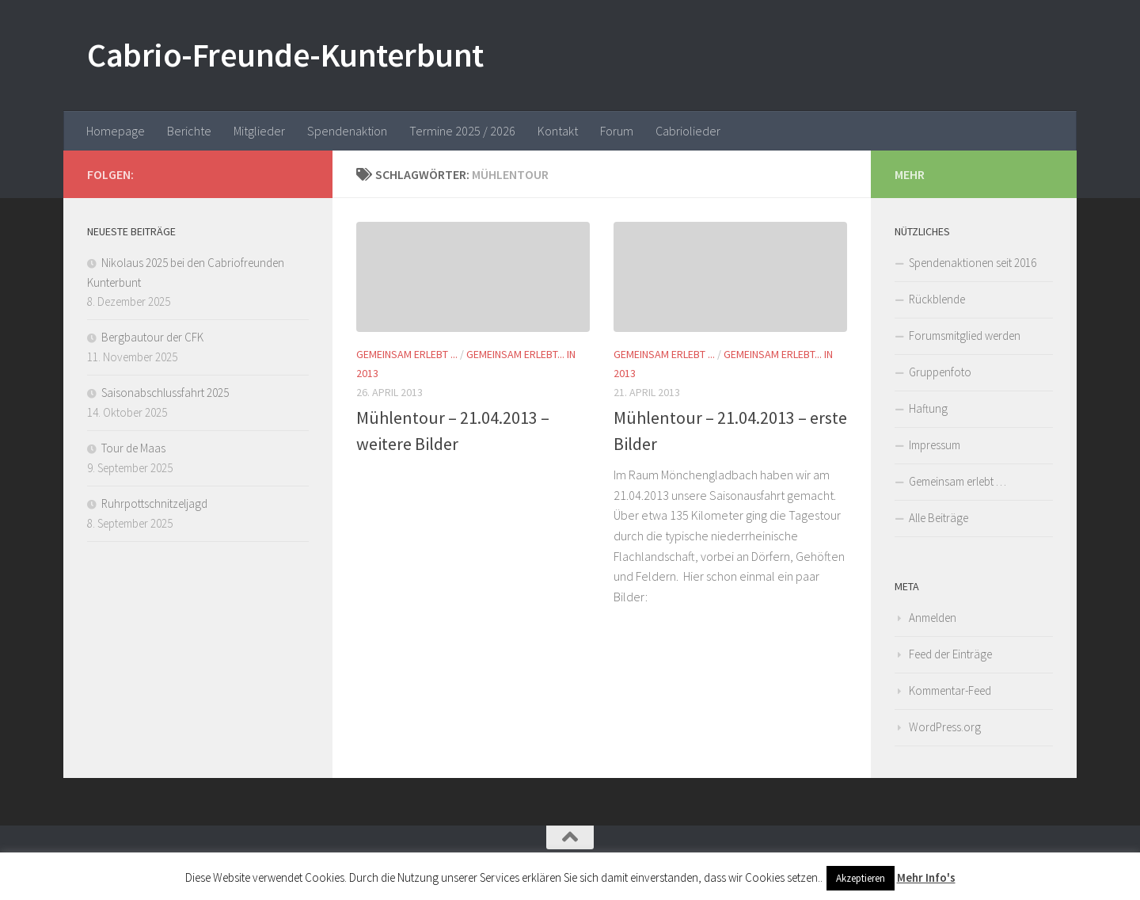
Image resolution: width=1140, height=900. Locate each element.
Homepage (115, 131)
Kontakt (558, 131)
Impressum (934, 444)
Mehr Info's (926, 877)
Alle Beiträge (938, 517)
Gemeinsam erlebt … (957, 481)
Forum (616, 131)
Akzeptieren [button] (860, 878)
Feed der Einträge (950, 654)
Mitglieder (259, 131)
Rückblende (937, 299)
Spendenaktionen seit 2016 (972, 262)
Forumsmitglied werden (964, 335)
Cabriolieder (688, 131)
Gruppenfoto (940, 371)
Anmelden (932, 617)
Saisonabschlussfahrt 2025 (165, 392)
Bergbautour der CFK (152, 337)
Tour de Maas (133, 448)
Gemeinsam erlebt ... (407, 354)
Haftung (928, 408)
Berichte (189, 131)
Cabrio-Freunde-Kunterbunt (285, 54)
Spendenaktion (347, 131)
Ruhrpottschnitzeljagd (154, 503)
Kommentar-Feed (950, 690)
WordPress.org (945, 726)
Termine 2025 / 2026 (462, 131)
